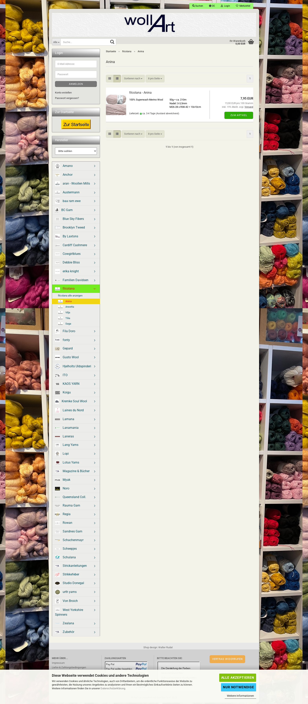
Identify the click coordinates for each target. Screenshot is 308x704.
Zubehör (64, 633)
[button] (212, 6)
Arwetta (66, 308)
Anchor (63, 176)
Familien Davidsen (71, 281)
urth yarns (66, 593)
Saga (64, 325)
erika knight (67, 272)
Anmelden (76, 85)
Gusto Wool (67, 358)
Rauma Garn (67, 507)
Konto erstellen (63, 93)
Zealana (64, 624)
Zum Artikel (238, 116)
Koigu (63, 394)
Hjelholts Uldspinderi (73, 367)
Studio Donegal (69, 584)
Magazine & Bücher (72, 472)
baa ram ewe (68, 202)
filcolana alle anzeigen (70, 296)
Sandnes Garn (68, 533)
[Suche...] (56, 42)
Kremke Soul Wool (71, 402)
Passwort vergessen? (67, 99)
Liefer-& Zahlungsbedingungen (69, 668)
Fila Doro (65, 332)
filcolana (65, 290)
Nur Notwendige (238, 687)
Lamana (64, 420)
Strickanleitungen (71, 567)
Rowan (63, 524)
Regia (63, 516)
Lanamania (67, 429)
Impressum (58, 664)
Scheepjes (66, 550)
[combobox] (133, 80)
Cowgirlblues (68, 255)
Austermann (67, 194)
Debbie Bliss (67, 264)
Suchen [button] (197, 6)
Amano (64, 167)
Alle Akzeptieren (237, 677)
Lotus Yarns (67, 464)
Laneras (64, 438)
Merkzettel (243, 6)
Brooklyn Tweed (70, 229)
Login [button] (225, 6)
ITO (61, 376)
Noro (62, 490)
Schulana (65, 559)
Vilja (64, 314)
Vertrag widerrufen (227, 660)
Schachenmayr (69, 541)
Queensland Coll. (70, 498)
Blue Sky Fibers (69, 220)
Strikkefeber (67, 576)
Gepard (64, 350)
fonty (62, 341)
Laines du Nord (69, 411)
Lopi (62, 455)
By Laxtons (66, 237)
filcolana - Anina (140, 94)
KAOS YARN (67, 385)
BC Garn (64, 211)
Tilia (64, 319)
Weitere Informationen (240, 695)
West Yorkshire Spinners (69, 613)
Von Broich (66, 602)
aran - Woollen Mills (72, 185)
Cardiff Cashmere (71, 246)
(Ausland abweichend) (167, 114)
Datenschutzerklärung (113, 688)
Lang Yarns (66, 446)
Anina (65, 302)
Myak (62, 481)
